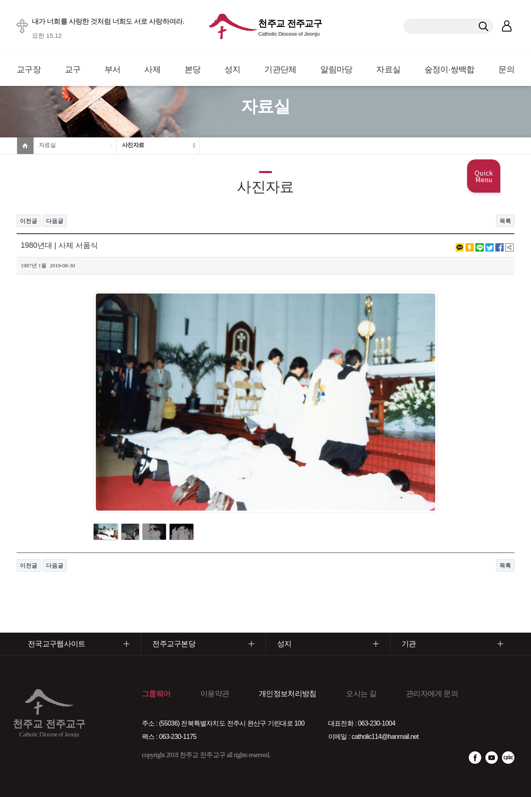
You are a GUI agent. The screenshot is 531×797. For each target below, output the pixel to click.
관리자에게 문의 (432, 693)
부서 (113, 69)
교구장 (29, 69)
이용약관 (214, 693)
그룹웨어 (156, 693)
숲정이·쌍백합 (449, 69)
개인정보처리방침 (287, 693)
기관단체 (280, 69)
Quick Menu (484, 176)
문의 (506, 69)
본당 (193, 69)
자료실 (388, 69)
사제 (152, 69)
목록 (505, 221)
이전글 (28, 221)
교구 (73, 69)
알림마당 (336, 69)
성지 (232, 69)
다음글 (54, 221)
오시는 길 (361, 693)
